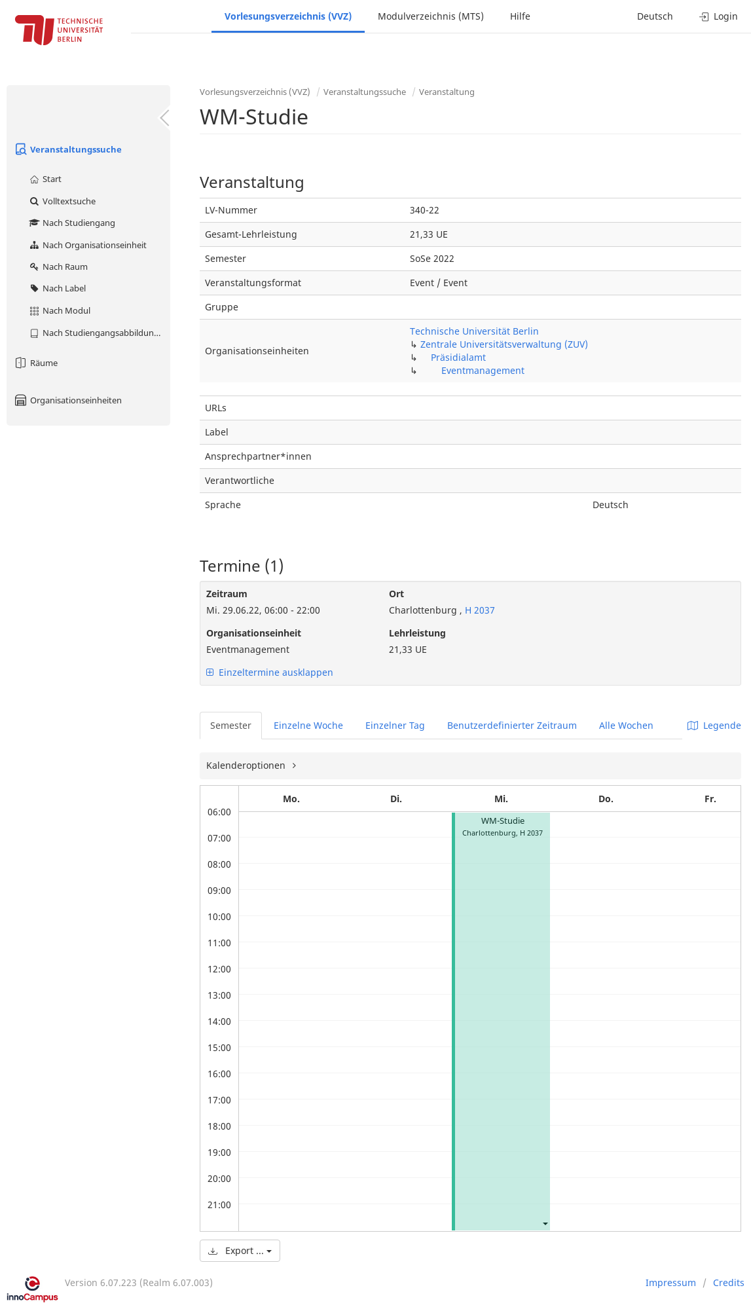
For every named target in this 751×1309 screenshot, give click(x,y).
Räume (35, 363)
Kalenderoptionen (247, 765)
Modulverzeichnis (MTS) (431, 16)
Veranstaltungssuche (67, 149)
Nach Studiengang (71, 223)
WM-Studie (502, 820)
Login (718, 16)
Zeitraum (226, 593)
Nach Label (57, 288)
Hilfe (520, 16)
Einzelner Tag (395, 725)
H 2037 (478, 610)
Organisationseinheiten (67, 400)
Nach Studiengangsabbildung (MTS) (99, 333)
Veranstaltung (447, 92)
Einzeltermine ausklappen (269, 672)
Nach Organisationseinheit (87, 245)
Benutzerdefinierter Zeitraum (512, 725)
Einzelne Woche (308, 725)
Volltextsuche (62, 201)
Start (45, 179)
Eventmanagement (482, 370)
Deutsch (655, 16)
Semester (230, 725)
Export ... (240, 1250)
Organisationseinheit (253, 633)
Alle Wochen (626, 725)
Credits (728, 1282)
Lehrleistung (417, 633)
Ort (396, 593)
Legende (714, 725)
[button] (544, 1222)
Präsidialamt (458, 357)
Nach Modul (59, 310)
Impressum (671, 1282)
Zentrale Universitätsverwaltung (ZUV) (504, 344)
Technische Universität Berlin (474, 331)
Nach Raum (58, 266)
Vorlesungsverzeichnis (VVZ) (288, 16)
